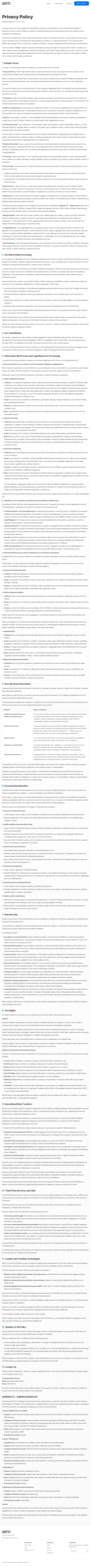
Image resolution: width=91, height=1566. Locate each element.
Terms (4, 1535)
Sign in (49, 1547)
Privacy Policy (11, 1535)
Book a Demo (81, 3)
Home (48, 1545)
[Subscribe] (87, 1551)
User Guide (58, 3)
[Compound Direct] (6, 3)
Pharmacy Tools (29, 1550)
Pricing (69, 3)
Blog (48, 3)
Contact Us (50, 1552)
